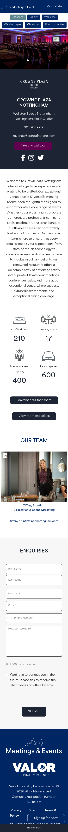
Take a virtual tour (33, 145)
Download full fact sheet (34, 400)
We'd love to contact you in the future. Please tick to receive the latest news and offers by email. (33, 680)
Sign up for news (46, 818)
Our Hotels (56, 6)
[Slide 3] (36, 60)
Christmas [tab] (33, 24)
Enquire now (34, 828)
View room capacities (34, 416)
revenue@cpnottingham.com (34, 136)
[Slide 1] (28, 60)
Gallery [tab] (34, 17)
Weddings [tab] (50, 17)
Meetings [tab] (18, 17)
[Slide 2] (32, 60)
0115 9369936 (34, 127)
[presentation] (31, 697)
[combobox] (9, 618)
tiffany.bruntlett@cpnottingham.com (34, 521)
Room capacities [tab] (54, 24)
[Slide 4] (40, 60)
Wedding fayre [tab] (12, 24)
